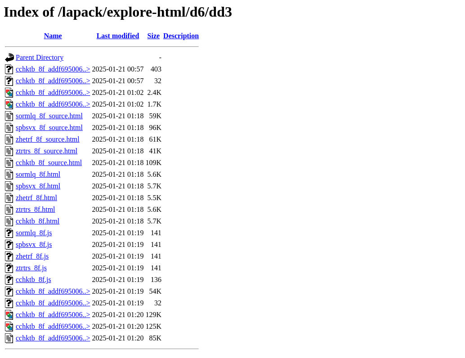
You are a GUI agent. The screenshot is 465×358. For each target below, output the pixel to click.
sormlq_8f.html (38, 174)
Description (181, 36)
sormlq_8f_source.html (49, 116)
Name (53, 36)
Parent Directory (39, 57)
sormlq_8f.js (34, 233)
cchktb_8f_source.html (49, 162)
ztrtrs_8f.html (35, 209)
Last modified (118, 36)
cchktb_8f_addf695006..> (53, 69)
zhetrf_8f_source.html (48, 139)
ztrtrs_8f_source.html (46, 151)
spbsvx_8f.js (34, 244)
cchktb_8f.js (33, 279)
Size (154, 36)
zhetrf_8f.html (36, 197)
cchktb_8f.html (37, 221)
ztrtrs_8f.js (31, 268)
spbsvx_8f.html (38, 186)
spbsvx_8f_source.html (49, 127)
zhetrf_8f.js (32, 256)
